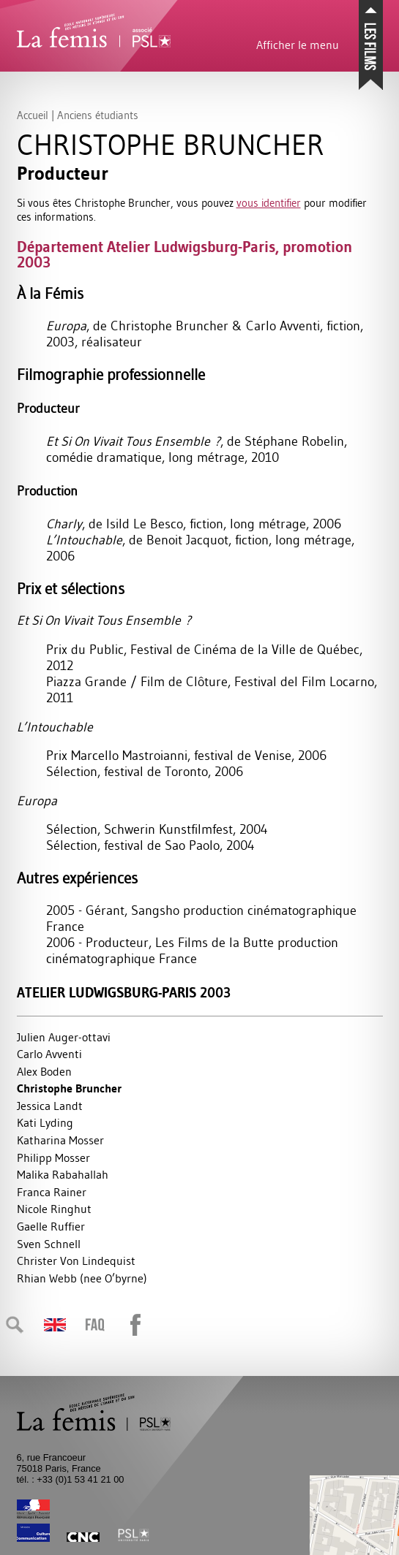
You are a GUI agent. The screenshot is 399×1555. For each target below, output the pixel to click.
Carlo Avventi (49, 1053)
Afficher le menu (297, 44)
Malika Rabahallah (62, 1174)
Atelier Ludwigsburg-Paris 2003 (124, 992)
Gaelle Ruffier (51, 1226)
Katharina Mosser (60, 1140)
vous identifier (268, 203)
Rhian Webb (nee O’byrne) (82, 1278)
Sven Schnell (49, 1243)
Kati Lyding (45, 1122)
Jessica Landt (50, 1105)
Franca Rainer (51, 1192)
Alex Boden (44, 1071)
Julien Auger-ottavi (64, 1037)
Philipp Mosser (53, 1157)
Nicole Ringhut (54, 1208)
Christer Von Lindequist (76, 1260)
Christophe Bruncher (69, 1088)
